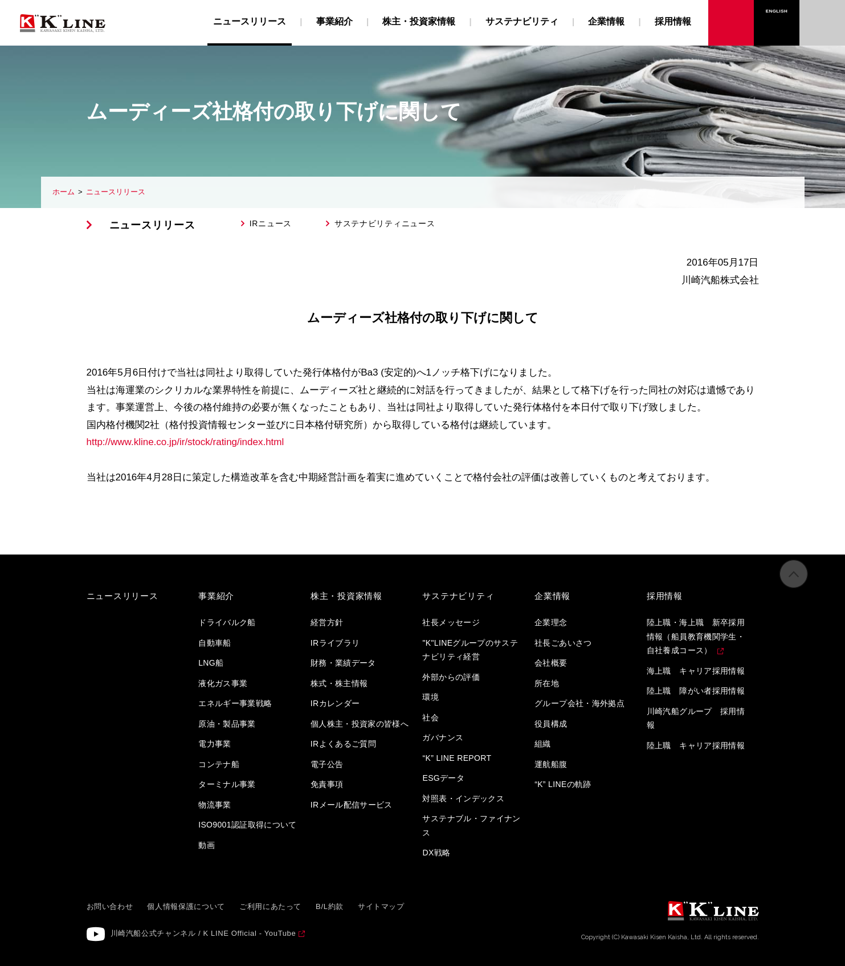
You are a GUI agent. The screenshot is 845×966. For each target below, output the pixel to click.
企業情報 (606, 21)
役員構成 (550, 723)
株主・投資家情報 (418, 21)
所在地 (546, 683)
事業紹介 (334, 21)
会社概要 (550, 662)
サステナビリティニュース (384, 223)
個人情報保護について (186, 906)
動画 (206, 845)
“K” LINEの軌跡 (562, 784)
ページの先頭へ (793, 586)
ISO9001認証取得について (247, 824)
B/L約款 (330, 906)
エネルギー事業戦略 (235, 703)
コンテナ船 (218, 764)
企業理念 (550, 622)
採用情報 (673, 21)
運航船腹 (550, 764)
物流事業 (214, 804)
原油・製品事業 (226, 723)
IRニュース (271, 223)
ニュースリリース (115, 192)
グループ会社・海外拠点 (579, 703)
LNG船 (210, 662)
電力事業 (214, 743)
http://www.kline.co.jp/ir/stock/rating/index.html (185, 442)
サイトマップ (381, 906)
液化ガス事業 (222, 683)
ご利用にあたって (270, 906)
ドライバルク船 (226, 622)
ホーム (63, 192)
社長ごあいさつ (562, 642)
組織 (542, 743)
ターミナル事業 (226, 784)
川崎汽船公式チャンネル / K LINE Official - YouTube (203, 933)
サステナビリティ (521, 21)
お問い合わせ (822, 11)
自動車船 (214, 642)
